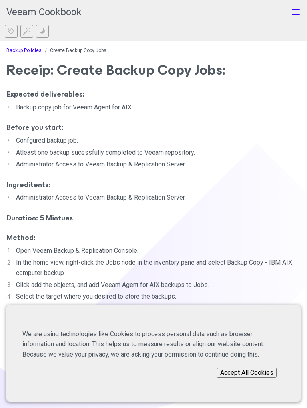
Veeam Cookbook (44, 12)
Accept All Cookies (246, 372)
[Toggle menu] (296, 12)
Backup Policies (24, 50)
